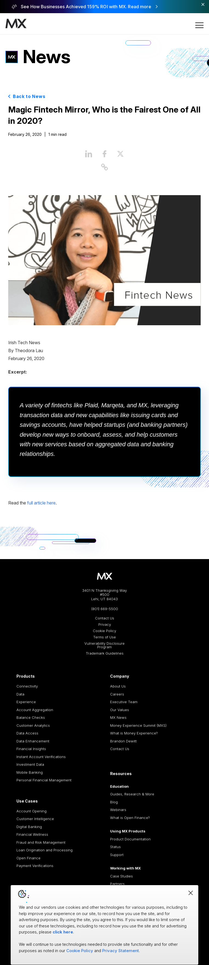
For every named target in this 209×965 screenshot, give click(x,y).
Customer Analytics (33, 725)
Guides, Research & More (132, 794)
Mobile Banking (29, 772)
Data (20, 694)
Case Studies (121, 876)
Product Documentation (130, 839)
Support (117, 854)
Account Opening (31, 811)
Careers (117, 694)
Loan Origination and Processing (44, 850)
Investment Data (30, 764)
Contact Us (104, 618)
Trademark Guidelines (105, 653)
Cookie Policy (104, 631)
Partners (117, 884)
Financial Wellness (32, 834)
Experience (26, 702)
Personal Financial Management (43, 780)
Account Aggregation (34, 710)
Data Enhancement (32, 741)
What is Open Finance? (130, 817)
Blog (114, 802)
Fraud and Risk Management (40, 842)
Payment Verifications (34, 865)
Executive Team (124, 702)
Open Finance (28, 858)
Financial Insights (31, 749)
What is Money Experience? (134, 733)
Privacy (104, 624)
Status (115, 847)
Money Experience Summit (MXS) (138, 725)
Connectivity (27, 686)
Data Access (27, 733)
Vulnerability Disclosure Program (104, 645)
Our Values (119, 710)
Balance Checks (30, 717)
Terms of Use (104, 637)
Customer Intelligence (35, 819)
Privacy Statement (120, 950)
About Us (118, 686)
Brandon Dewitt (123, 741)
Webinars (118, 809)
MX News (118, 717)
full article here (41, 503)
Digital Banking (29, 826)
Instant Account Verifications (41, 756)
